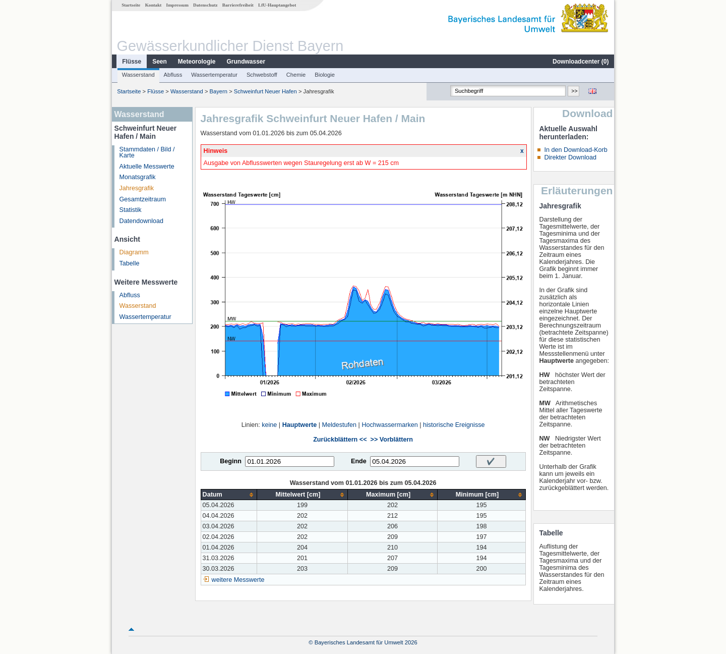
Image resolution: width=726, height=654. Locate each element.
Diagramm (134, 252)
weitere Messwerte (238, 579)
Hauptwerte (299, 424)
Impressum (177, 5)
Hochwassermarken (389, 424)
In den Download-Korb (575, 149)
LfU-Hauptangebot (277, 5)
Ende (359, 461)
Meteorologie (197, 61)
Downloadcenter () (581, 61)
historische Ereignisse (454, 424)
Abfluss (173, 75)
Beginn (230, 461)
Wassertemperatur (214, 75)
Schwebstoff (262, 75)
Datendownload (141, 221)
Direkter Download (570, 157)
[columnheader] (229, 494)
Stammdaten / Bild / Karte (147, 152)
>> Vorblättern (392, 439)
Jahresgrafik (136, 188)
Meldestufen (339, 424)
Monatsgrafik (137, 177)
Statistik (130, 209)
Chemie (296, 75)
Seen (159, 61)
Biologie (325, 75)
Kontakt (153, 5)
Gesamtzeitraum (142, 199)
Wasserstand (138, 75)
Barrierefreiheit (238, 5)
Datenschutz (205, 5)
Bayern (218, 91)
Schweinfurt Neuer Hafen (265, 91)
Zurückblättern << (340, 439)
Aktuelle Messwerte (146, 166)
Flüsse (131, 61)
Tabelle (129, 263)
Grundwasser (246, 61)
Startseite (131, 5)
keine (269, 424)
